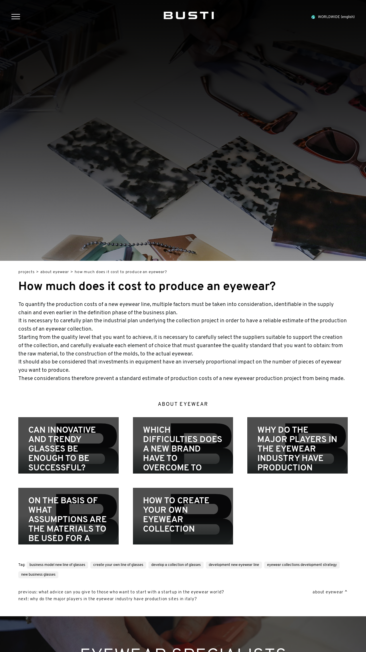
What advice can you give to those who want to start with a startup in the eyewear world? (131, 592)
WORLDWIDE (333, 17)
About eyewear (54, 272)
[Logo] (188, 14)
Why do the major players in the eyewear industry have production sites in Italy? (113, 599)
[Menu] (18, 17)
